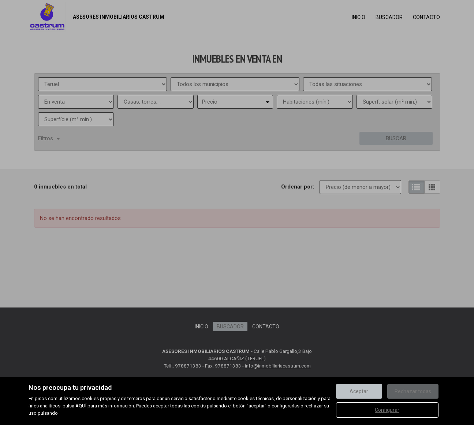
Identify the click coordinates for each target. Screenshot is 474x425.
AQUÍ (80, 406)
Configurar (387, 410)
